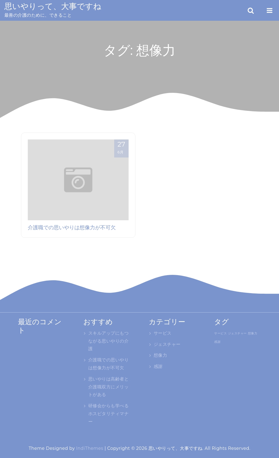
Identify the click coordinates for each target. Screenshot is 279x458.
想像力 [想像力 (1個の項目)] (252, 333)
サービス (163, 333)
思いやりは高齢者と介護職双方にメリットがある (108, 386)
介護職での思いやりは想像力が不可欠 (72, 227)
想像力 (160, 355)
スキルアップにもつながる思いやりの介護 (108, 341)
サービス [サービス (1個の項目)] (220, 333)
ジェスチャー (167, 344)
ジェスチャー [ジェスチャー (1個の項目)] (237, 333)
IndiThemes (89, 448)
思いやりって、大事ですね (52, 6)
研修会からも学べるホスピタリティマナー (108, 413)
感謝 (158, 366)
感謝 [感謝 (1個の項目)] (217, 342)
